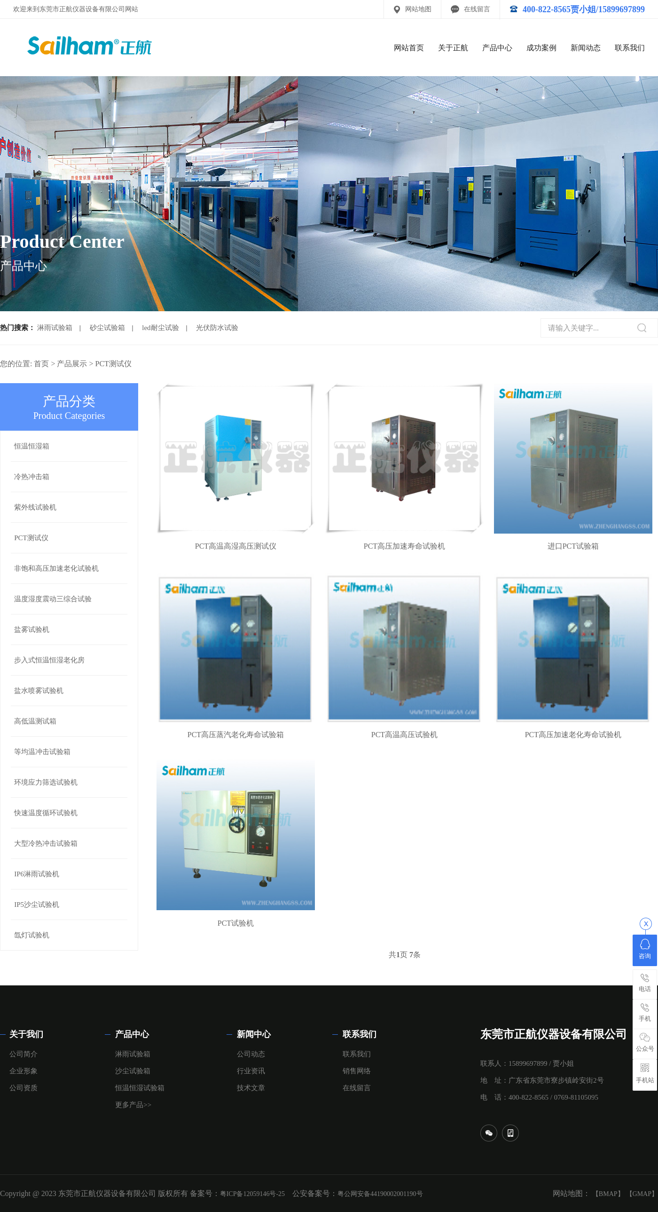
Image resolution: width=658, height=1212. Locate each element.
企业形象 (23, 1071)
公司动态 (251, 1054)
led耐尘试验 (160, 327)
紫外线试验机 (35, 507)
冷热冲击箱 (31, 476)
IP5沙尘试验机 (36, 904)
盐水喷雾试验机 (38, 690)
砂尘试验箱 (107, 327)
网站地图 (418, 9)
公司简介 (23, 1054)
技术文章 (251, 1088)
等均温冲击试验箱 (42, 752)
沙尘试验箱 (132, 1071)
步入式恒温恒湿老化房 (49, 660)
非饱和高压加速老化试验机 (56, 568)
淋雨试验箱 (54, 327)
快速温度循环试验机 (46, 813)
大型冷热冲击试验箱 (46, 843)
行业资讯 (251, 1071)
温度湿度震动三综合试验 (53, 599)
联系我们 (630, 48)
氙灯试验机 (31, 935)
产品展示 (72, 364)
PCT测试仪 (113, 364)
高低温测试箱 (35, 721)
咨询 (645, 949)
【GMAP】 (642, 1193)
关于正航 (453, 48)
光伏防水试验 (217, 327)
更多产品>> (133, 1105)
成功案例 (541, 48)
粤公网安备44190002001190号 (380, 1193)
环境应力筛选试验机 (46, 782)
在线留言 (477, 9)
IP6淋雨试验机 (36, 874)
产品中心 (497, 48)
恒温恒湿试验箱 (139, 1088)
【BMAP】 (608, 1193)
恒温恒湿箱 (31, 446)
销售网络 (357, 1071)
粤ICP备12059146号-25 (252, 1193)
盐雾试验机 (31, 629)
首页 (41, 364)
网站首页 (409, 48)
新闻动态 (586, 48)
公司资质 (23, 1088)
